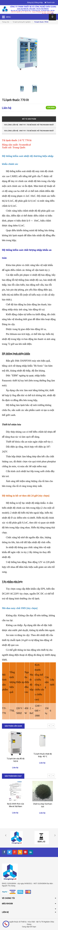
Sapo (34, 927)
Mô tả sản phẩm (29, 119)
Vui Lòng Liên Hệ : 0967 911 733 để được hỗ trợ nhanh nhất (29, 125)
